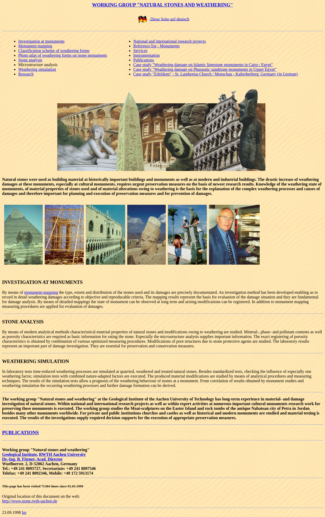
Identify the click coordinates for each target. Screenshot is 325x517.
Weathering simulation (37, 69)
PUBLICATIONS (20, 432)
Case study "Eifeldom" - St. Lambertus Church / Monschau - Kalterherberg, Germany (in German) (215, 74)
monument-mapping (41, 292)
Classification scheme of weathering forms (54, 50)
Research (26, 74)
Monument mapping (35, 46)
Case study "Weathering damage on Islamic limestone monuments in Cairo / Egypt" (203, 64)
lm (24, 512)
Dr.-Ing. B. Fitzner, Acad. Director (32, 459)
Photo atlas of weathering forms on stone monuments (62, 55)
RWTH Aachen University (62, 454)
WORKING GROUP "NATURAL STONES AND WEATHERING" (162, 5)
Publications (143, 60)
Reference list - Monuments (156, 46)
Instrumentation (146, 55)
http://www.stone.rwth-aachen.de (29, 501)
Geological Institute (19, 454)
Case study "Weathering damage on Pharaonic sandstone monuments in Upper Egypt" (204, 69)
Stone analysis (30, 60)
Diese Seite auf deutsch (169, 19)
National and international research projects (169, 41)
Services (140, 50)
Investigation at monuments (41, 41)
